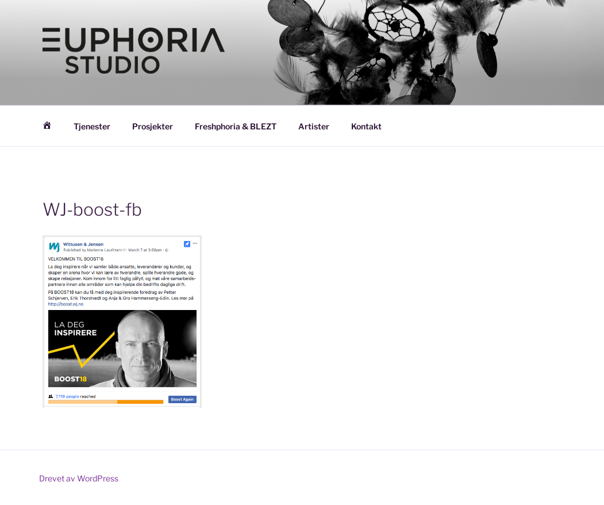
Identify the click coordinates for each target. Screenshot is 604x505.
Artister (313, 126)
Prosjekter (152, 126)
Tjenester (92, 126)
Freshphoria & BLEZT (235, 126)
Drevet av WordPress (78, 478)
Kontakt (366, 126)
